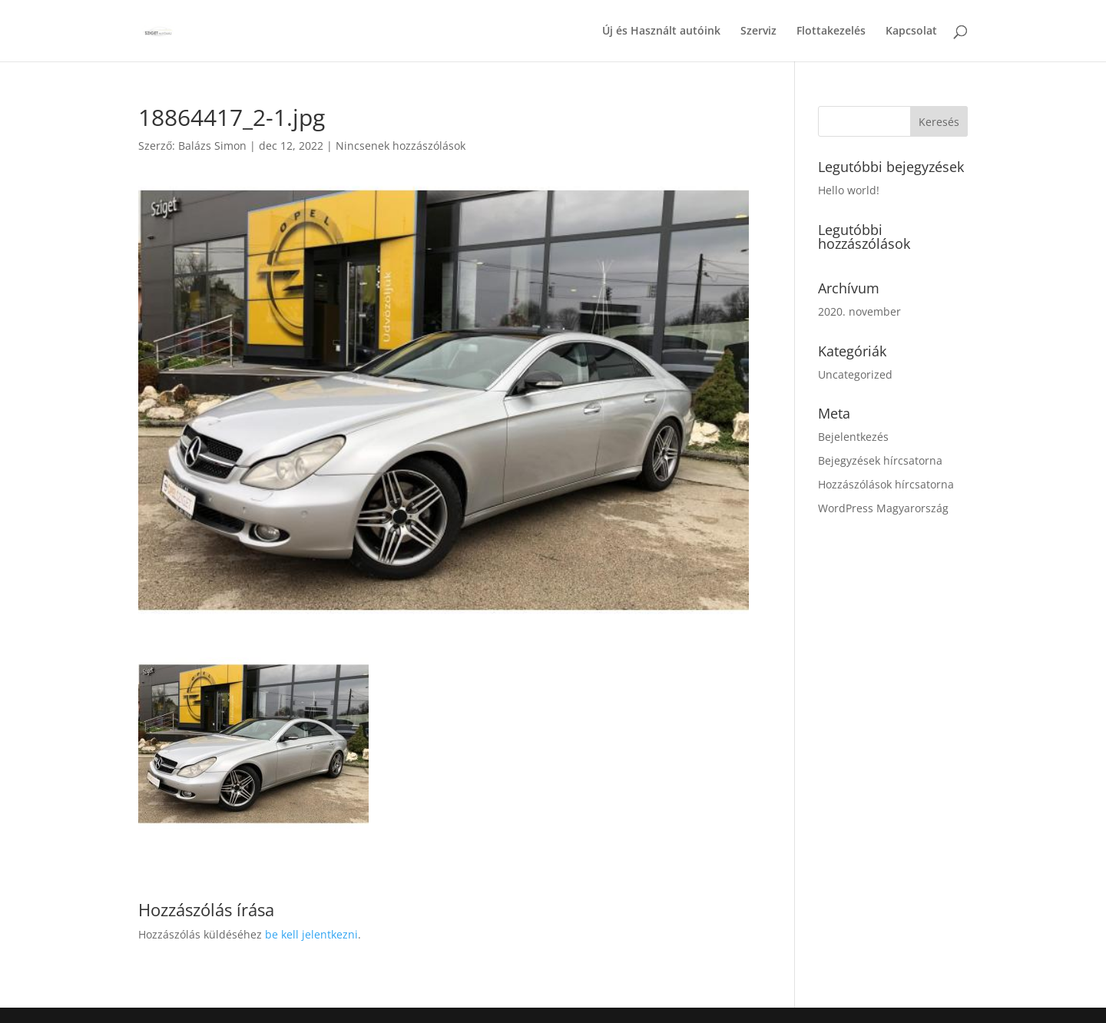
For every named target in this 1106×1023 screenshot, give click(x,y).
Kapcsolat (911, 31)
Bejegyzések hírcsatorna (880, 460)
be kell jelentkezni (311, 934)
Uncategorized (855, 374)
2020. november (859, 311)
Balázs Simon (212, 145)
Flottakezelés (831, 31)
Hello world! (848, 190)
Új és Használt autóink (661, 31)
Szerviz (758, 31)
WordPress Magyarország (883, 508)
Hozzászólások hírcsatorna (886, 484)
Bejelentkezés (853, 436)
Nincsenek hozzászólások (400, 145)
